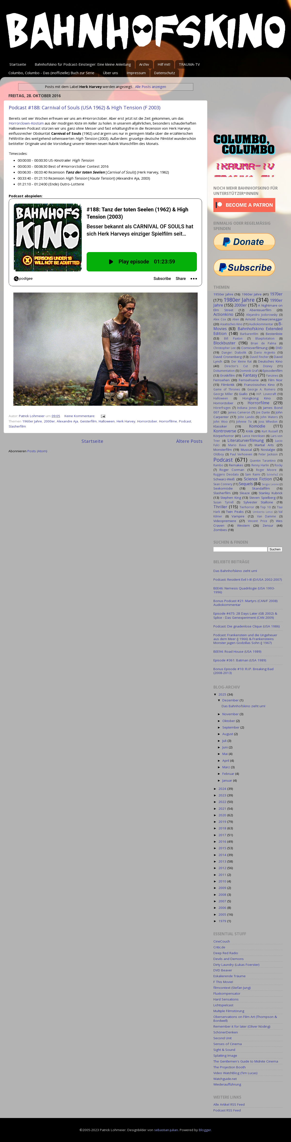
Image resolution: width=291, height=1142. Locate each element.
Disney (267, 366)
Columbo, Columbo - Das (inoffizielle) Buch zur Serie (51, 72)
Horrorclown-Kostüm (26, 123)
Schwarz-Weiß (224, 479)
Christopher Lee (224, 348)
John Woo (220, 422)
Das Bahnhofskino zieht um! (235, 571)
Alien (235, 319)
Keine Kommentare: (80, 416)
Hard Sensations (226, 999)
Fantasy (250, 375)
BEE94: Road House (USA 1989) (237, 651)
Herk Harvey (126, 421)
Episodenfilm (273, 370)
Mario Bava (237, 445)
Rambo (218, 465)
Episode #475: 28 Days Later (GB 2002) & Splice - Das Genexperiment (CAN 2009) (245, 615)
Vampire (238, 516)
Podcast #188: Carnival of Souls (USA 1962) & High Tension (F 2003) (85, 107)
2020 (222, 815)
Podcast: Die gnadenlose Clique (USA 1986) (246, 626)
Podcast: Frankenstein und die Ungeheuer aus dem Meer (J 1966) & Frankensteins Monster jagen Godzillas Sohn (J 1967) (245, 639)
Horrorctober (147, 421)
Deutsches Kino (270, 361)
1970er (276, 294)
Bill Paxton (233, 338)
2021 (222, 808)
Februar (228, 773)
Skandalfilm (261, 488)
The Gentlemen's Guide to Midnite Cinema (245, 1061)
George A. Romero (261, 389)
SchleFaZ (272, 474)
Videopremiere (224, 521)
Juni (225, 747)
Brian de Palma (263, 343)
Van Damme (266, 516)
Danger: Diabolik (234, 352)
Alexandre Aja (67, 421)
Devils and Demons (228, 959)
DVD (279, 348)
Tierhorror (247, 507)
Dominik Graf (249, 371)
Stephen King (230, 497)
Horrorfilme (168, 421)
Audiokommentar (261, 324)
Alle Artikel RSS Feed (229, 1104)
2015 (222, 848)
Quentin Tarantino (263, 461)
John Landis (246, 417)
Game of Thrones (226, 389)
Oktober (229, 721)
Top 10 (265, 507)
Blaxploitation (265, 338)
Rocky (279, 465)
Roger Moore (266, 470)
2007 (222, 901)
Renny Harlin (260, 465)
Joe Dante (263, 412)
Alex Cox (219, 319)
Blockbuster (224, 343)
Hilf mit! (164, 64)
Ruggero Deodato (226, 474)
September (231, 727)
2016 (222, 841)
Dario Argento (264, 352)
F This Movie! (223, 982)
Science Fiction (258, 479)
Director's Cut (236, 366)
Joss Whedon (268, 422)
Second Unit (222, 1038)
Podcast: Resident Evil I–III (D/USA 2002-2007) (247, 579)
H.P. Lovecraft (266, 394)
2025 (222, 694)
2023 (222, 795)
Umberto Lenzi (263, 512)
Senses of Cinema (227, 1044)
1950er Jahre (223, 294)
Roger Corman (231, 470)
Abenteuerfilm (260, 310)
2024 (222, 788)
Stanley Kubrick (271, 493)
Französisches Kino (259, 384)
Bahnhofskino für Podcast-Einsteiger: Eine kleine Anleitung (83, 64)
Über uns (110, 72)
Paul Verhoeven (241, 454)
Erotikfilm (227, 375)
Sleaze (245, 493)
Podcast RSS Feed (227, 1110)
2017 (222, 835)
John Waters (269, 417)
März (226, 767)
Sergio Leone (270, 484)
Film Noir (275, 380)
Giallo (243, 394)
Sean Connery (222, 484)
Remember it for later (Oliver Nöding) (241, 1026)
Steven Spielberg (262, 497)
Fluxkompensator (226, 993)
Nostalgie (268, 449)
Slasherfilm (17, 426)
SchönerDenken (225, 1032)
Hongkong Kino (256, 398)
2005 (222, 914)
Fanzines (272, 375)
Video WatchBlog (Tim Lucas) (235, 1073)
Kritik (249, 431)
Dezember (231, 700)
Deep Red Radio (225, 953)
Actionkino (223, 314)
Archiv (144, 64)
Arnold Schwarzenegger (264, 319)
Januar (227, 780)
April (226, 760)
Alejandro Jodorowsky (262, 315)
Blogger (205, 1130)
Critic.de (219, 947)
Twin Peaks (235, 511)
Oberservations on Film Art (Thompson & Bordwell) (245, 1019)
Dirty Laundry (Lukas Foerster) (236, 964)
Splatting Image (225, 1055)
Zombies (220, 530)
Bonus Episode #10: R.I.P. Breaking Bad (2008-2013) (243, 671)
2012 (222, 868)
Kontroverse (224, 431)
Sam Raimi (252, 474)
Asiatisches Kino (231, 324)
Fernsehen (221, 380)
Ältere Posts (189, 441)
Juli (224, 740)
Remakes (236, 465)
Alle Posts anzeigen (150, 86)
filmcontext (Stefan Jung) (232, 987)
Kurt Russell (270, 431)
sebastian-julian (166, 1130)
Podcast (185, 421)
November (231, 714)
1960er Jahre (32, 421)
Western (243, 525)
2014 (222, 855)
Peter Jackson (268, 454)
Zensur (268, 525)
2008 (222, 894)
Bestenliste (274, 334)
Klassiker (220, 426)
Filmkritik (227, 384)
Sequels (246, 483)
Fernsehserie (249, 380)
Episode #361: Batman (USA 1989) (239, 660)
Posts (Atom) (37, 451)
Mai (225, 754)
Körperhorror (223, 436)
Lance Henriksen (253, 436)
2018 (222, 828)
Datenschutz (164, 72)
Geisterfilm (88, 421)
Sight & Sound (224, 1049)
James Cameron (239, 412)
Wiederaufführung (227, 1084)
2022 (222, 802)
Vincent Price (257, 521)
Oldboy (218, 454)
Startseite (17, 64)
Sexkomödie (223, 488)
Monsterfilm (222, 449)
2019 (222, 821)
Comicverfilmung (254, 348)
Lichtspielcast (223, 1005)
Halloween (107, 421)
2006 (222, 907)
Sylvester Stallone (258, 502)
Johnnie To (244, 422)
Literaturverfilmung (245, 440)
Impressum (136, 72)
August (228, 734)
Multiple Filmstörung (228, 1011)
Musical (246, 449)
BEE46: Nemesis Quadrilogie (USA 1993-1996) (244, 590)
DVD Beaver (222, 970)
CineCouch (221, 941)
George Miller (223, 394)
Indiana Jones (247, 408)
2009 (222, 888)
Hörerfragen (222, 408)
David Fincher (259, 357)
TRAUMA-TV (189, 64)
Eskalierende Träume (229, 976)
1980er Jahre (239, 299)
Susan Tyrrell (223, 502)
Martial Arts (264, 445)
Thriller (220, 506)
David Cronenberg (227, 357)
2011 (222, 874)
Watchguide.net (225, 1079)
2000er (49, 421)
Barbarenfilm (249, 334)
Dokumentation (224, 371)
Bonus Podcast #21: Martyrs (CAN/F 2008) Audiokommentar (245, 603)
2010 (222, 881)
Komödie (257, 426)
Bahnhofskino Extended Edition (248, 331)
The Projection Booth (229, 1067)
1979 (222, 921)
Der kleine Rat (241, 361)
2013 (222, 861)
